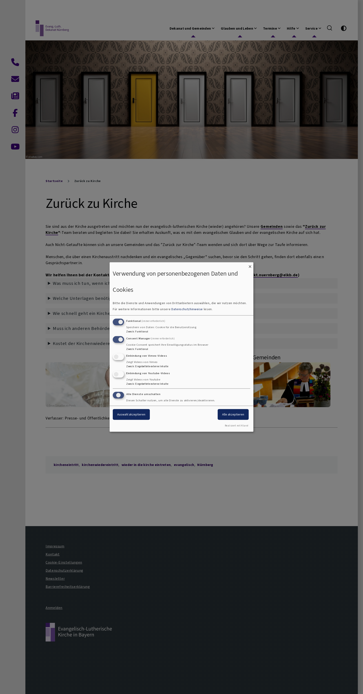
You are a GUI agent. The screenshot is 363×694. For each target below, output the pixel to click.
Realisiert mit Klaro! (236, 425)
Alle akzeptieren (233, 414)
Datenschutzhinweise (187, 309)
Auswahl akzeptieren (131, 414)
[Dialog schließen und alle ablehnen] (250, 265)
